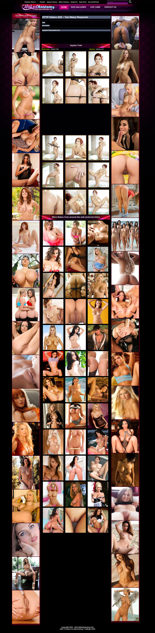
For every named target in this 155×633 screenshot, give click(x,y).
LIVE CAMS (95, 7)
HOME (64, 7)
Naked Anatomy (52, 2)
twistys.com (100, 49)
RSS (93, 629)
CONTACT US (110, 7)
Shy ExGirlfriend (93, 2)
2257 (62, 629)
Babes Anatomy (64, 2)
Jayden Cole (55, 49)
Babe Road (82, 2)
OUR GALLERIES (78, 7)
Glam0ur (42, 2)
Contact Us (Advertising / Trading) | (78, 629)
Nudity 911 (74, 2)
